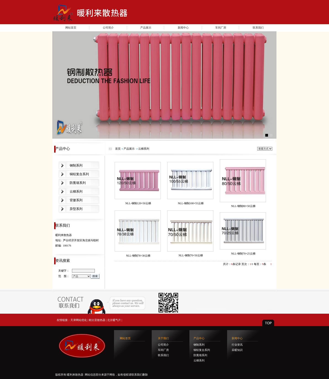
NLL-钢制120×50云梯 (138, 203)
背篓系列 (76, 200)
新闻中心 (183, 27)
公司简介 (108, 27)
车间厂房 (220, 27)
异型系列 (76, 209)
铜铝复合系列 (79, 174)
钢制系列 (76, 165)
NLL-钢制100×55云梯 (190, 203)
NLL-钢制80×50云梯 (243, 206)
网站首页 (70, 27)
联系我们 (258, 27)
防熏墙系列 (78, 183)
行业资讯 (237, 344)
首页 (118, 148)
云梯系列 (76, 191)
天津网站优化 (78, 320)
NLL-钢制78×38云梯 (138, 255)
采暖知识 (237, 350)
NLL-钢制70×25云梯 (243, 253)
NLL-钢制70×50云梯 (190, 255)
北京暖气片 (114, 320)
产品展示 (145, 27)
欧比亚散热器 (97, 320)
